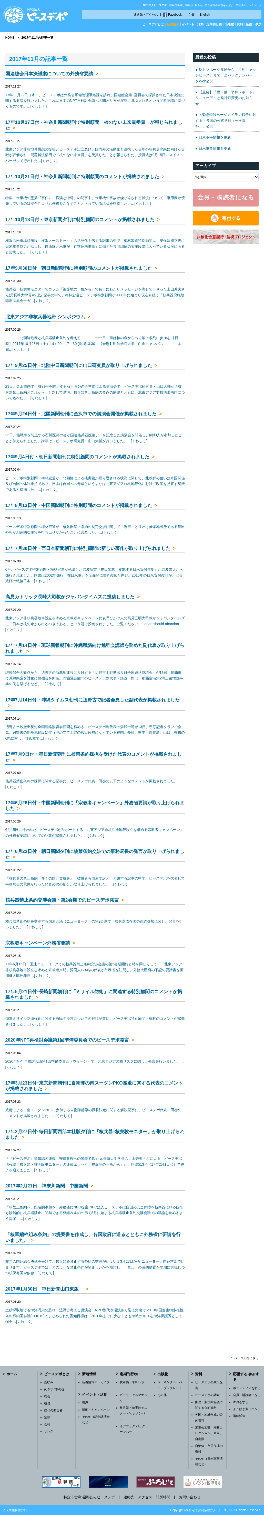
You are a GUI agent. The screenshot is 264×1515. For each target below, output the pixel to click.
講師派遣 (239, 1416)
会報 (47, 1424)
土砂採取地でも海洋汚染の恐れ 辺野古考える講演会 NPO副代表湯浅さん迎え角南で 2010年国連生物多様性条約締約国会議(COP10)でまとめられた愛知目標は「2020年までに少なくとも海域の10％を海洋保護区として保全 (94, 1316)
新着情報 (173, 24)
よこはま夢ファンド (247, 1409)
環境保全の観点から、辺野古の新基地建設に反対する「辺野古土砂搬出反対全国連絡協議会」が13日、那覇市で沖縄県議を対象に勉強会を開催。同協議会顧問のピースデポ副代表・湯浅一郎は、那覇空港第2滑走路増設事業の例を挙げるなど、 (94, 678)
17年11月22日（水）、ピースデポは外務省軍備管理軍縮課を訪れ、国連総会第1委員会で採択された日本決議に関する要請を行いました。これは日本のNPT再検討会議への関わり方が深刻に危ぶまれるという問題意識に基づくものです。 (95, 101)
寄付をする (240, 1402)
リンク (48, 1431)
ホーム (11, 1374)
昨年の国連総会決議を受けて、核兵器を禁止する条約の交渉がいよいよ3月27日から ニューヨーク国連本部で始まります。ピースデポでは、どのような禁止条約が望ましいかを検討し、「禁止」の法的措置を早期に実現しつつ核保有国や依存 (95, 1267)
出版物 (229, 24)
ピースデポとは (153, 24)
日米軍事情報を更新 (215, 137)
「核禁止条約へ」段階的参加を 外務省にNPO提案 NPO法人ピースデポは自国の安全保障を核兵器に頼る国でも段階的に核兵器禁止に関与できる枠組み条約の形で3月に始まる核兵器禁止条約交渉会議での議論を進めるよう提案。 (94, 1213)
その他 (162, 1395)
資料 (240, 24)
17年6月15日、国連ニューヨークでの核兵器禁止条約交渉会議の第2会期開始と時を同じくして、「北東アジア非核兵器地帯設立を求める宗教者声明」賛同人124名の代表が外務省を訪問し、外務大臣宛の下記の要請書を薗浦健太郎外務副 (94, 970)
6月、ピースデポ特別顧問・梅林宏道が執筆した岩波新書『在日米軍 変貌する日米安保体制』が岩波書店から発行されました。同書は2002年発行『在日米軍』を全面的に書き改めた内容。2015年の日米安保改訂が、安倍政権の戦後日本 (94, 575)
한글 (191, 14)
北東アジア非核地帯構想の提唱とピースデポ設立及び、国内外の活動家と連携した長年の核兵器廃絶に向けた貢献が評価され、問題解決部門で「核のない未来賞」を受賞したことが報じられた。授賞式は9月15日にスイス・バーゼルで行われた (95, 155)
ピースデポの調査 (207, 1395)
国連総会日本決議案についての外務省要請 (49, 73)
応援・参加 (253, 24)
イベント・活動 (193, 24)
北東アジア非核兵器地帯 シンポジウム (45, 316)
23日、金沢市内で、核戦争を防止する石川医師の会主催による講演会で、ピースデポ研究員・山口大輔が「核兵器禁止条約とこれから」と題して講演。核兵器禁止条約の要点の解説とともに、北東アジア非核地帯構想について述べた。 (95, 392)
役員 (47, 1403)
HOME (10, 37)
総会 (47, 1396)
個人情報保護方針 (15, 1510)
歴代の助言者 (53, 1410)
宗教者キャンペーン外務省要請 (37, 943)
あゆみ (48, 1382)
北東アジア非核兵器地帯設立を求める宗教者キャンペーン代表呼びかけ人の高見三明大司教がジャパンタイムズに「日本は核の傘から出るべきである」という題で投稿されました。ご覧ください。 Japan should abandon (95, 624)
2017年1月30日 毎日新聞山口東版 (44, 1289)
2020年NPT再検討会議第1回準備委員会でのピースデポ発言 (67, 1040)
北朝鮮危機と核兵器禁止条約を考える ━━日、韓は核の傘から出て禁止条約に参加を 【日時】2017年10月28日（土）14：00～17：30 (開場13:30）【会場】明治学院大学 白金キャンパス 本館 (93, 343)
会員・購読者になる (247, 1395)
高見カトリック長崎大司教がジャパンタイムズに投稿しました (70, 596)
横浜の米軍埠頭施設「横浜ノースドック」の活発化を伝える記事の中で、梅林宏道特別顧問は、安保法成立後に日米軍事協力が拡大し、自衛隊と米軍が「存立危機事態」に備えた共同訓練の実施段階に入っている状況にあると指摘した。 (95, 246)
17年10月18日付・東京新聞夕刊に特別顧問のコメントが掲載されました (80, 219)
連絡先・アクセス (146, 14)
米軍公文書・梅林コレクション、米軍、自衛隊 (209, 1433)
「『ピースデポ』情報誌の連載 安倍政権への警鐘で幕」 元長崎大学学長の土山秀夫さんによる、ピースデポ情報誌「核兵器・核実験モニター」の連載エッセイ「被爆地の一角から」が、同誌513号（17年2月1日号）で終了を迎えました (95, 1164)
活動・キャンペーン (96, 1410)
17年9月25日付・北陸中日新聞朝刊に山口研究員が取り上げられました (78, 365)
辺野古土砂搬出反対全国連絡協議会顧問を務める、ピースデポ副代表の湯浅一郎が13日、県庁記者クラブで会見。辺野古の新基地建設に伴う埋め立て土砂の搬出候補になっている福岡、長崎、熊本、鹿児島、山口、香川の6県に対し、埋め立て (95, 732)
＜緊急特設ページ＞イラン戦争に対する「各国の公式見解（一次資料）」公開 (225, 120)
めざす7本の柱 (54, 1389)
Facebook (175, 14)
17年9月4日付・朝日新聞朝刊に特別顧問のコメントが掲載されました (77, 456)
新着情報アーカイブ (96, 1382)
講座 (85, 1402)
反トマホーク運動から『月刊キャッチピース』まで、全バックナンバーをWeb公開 (225, 75)
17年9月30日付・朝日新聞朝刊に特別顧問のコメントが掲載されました (78, 268)
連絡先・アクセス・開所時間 (147, 1497)
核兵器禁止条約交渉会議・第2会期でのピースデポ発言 (62, 900)
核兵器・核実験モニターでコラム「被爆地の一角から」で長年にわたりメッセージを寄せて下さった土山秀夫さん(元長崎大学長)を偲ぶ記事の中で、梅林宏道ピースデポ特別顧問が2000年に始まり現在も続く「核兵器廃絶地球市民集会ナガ (95, 295)
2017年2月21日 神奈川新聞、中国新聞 (46, 1185)
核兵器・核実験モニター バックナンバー (133, 1413)
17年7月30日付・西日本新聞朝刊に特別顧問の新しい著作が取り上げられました (87, 548)
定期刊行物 (214, 24)
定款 (47, 1417)
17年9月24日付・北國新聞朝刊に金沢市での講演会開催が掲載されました (81, 413)
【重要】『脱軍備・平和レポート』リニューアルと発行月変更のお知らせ (225, 98)
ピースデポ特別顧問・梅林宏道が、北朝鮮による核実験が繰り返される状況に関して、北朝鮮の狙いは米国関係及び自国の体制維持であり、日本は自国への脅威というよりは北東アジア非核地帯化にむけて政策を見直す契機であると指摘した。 (95, 484)
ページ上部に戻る (244, 1358)
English (205, 14)
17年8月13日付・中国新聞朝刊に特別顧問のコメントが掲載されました (78, 505)
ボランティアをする (247, 1388)
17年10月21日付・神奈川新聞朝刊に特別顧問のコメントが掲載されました (82, 176)
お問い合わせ (189, 1497)
